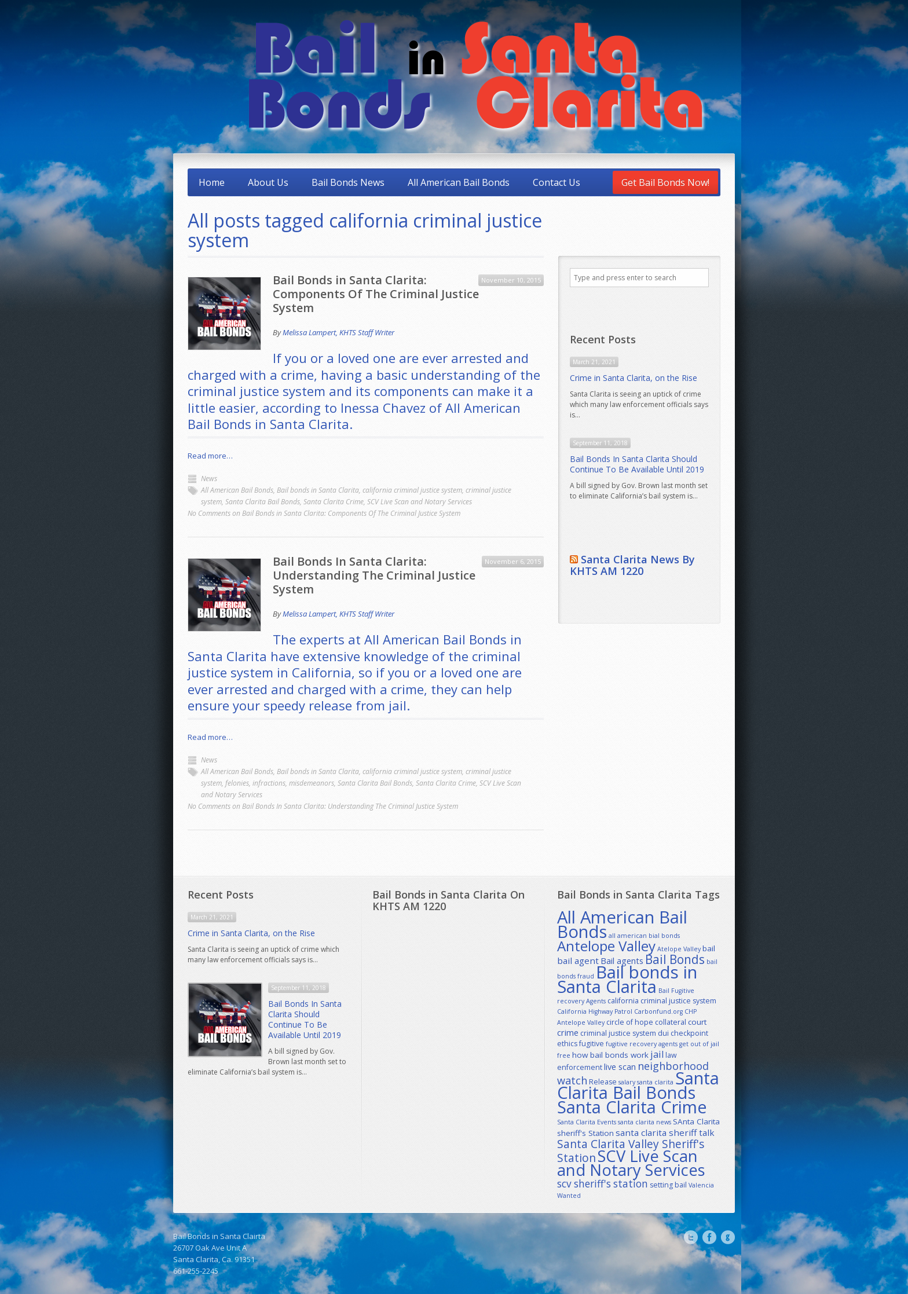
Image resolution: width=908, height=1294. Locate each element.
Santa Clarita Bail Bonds (262, 502)
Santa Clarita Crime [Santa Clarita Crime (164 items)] (632, 1106)
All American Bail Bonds (459, 182)
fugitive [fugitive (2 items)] (591, 1044)
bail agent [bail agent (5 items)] (578, 960)
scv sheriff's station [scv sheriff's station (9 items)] (602, 1183)
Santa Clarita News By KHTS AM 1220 (632, 565)
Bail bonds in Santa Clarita (318, 490)
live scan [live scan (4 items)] (620, 1066)
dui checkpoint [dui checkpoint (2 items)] (683, 1033)
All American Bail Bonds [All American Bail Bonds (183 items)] (622, 924)
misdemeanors (311, 783)
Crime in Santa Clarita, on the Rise (633, 377)
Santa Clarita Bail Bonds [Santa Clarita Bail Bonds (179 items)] (638, 1085)
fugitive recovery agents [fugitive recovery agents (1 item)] (642, 1044)
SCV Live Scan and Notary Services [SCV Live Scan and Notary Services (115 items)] (631, 1163)
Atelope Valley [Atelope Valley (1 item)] (679, 949)
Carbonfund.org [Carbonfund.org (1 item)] (658, 1011)
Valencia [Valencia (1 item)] (701, 1185)
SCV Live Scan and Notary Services (419, 502)
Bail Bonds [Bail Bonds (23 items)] (675, 959)
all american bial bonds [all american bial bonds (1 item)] (644, 936)
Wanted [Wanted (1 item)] (569, 1196)
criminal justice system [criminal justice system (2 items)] (618, 1033)
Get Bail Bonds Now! (665, 182)
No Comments (324, 513)
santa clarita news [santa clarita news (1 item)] (644, 1122)
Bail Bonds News (348, 182)
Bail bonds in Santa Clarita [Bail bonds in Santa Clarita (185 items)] (627, 979)
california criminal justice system (412, 490)
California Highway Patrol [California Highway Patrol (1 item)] (594, 1011)
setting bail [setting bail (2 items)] (668, 1185)
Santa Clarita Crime (333, 502)
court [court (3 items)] (697, 1022)
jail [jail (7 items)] (657, 1054)
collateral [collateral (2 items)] (670, 1022)
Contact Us (556, 182)
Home (212, 182)
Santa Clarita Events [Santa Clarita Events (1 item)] (586, 1122)
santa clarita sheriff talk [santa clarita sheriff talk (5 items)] (665, 1132)
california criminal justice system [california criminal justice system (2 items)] (661, 1001)
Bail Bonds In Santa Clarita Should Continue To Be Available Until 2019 (637, 464)
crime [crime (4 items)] (568, 1032)
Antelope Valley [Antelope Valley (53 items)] (606, 945)
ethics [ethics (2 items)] (567, 1044)
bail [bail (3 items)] (708, 948)
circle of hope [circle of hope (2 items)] (629, 1022)
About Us (268, 182)
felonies (237, 783)
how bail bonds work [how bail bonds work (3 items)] (610, 1055)
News (209, 478)
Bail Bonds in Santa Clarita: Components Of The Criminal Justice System (376, 294)
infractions (268, 783)
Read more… (210, 455)
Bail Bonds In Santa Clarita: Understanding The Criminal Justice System (374, 575)
